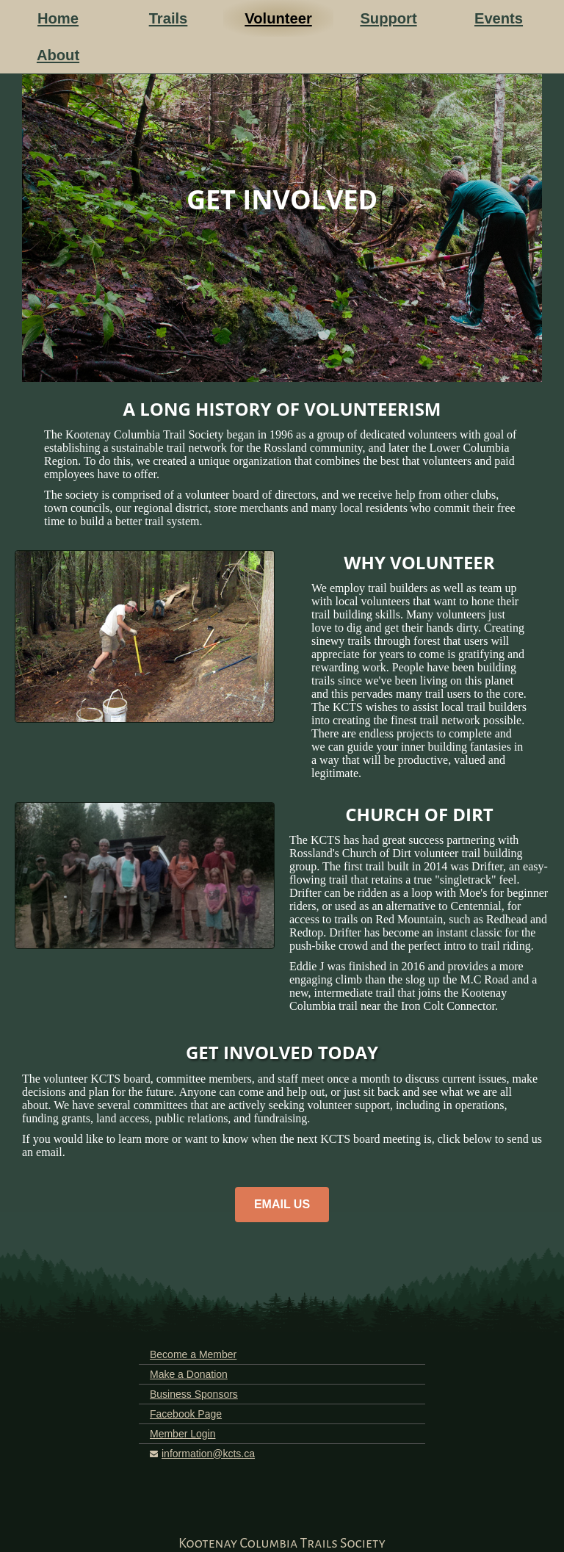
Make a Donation (189, 1374)
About (58, 55)
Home (58, 18)
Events (498, 18)
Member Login (183, 1434)
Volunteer (278, 18)
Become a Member (193, 1354)
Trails (168, 18)
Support (388, 18)
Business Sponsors (194, 1394)
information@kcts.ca (208, 1453)
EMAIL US (282, 1204)
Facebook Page (186, 1414)
